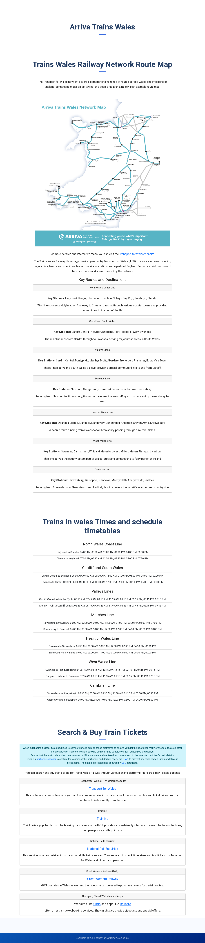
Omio (97, 904)
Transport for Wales (102, 788)
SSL (123, 762)
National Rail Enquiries (102, 849)
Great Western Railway (102, 879)
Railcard (125, 904)
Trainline (102, 819)
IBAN (125, 759)
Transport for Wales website (136, 254)
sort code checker (46, 759)
